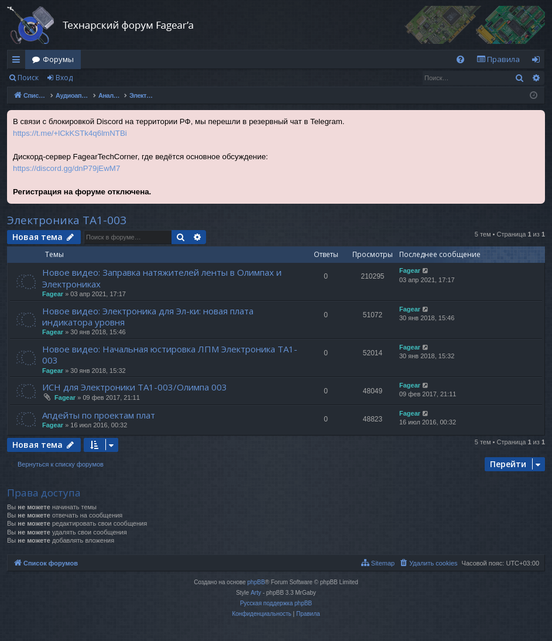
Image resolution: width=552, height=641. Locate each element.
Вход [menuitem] (538, 61)
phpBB (256, 582)
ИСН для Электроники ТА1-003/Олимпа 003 (134, 387)
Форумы (58, 59)
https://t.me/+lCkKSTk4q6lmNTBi (70, 133)
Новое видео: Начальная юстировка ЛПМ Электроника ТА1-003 (169, 354)
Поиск (28, 78)
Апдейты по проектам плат (98, 415)
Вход (64, 78)
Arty (256, 592)
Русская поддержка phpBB (276, 603)
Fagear (52, 293)
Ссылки (18, 61)
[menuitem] (460, 59)
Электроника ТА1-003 (66, 220)
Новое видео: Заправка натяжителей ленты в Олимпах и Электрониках (162, 277)
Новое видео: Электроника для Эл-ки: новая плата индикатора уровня (147, 316)
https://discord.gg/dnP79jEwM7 (66, 168)
